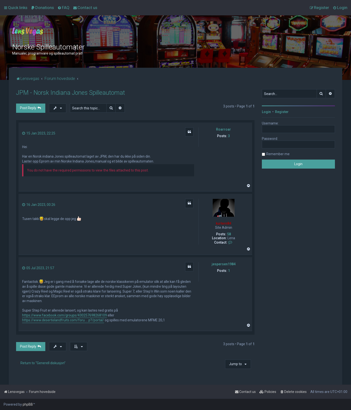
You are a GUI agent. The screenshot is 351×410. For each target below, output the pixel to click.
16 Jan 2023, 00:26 (38, 205)
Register (282, 112)
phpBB (28, 404)
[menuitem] (42, 7)
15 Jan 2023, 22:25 (38, 133)
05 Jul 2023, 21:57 (38, 268)
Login (266, 112)
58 (229, 234)
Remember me (278, 154)
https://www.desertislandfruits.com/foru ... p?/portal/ (63, 320)
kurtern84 (223, 223)
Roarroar (223, 129)
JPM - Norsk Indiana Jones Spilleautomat (70, 92)
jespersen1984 (224, 264)
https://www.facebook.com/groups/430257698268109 (64, 315)
